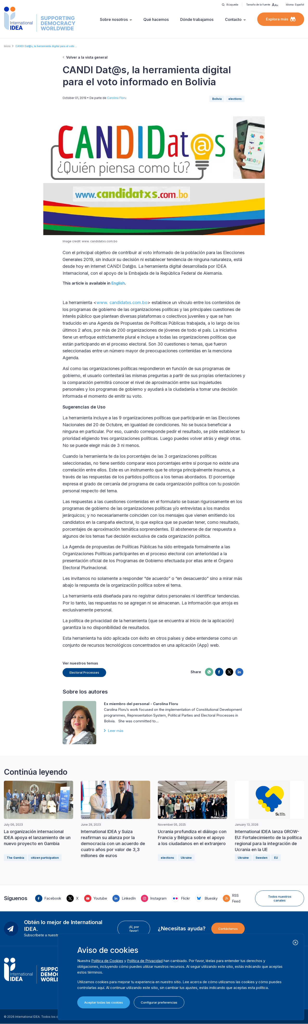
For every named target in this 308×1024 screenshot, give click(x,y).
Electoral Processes (84, 672)
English (118, 283)
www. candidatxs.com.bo (122, 302)
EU (276, 857)
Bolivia (217, 99)
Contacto (233, 19)
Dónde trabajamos (196, 19)
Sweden (261, 857)
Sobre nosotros (114, 19)
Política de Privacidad (145, 960)
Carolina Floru (116, 98)
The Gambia (15, 857)
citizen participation (45, 857)
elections (235, 99)
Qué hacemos (156, 19)
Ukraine (186, 857)
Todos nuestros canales (279, 898)
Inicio (7, 46)
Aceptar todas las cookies (103, 1002)
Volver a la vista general (87, 57)
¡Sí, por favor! (134, 929)
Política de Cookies (107, 960)
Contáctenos (228, 929)
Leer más (115, 730)
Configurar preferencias (159, 1002)
